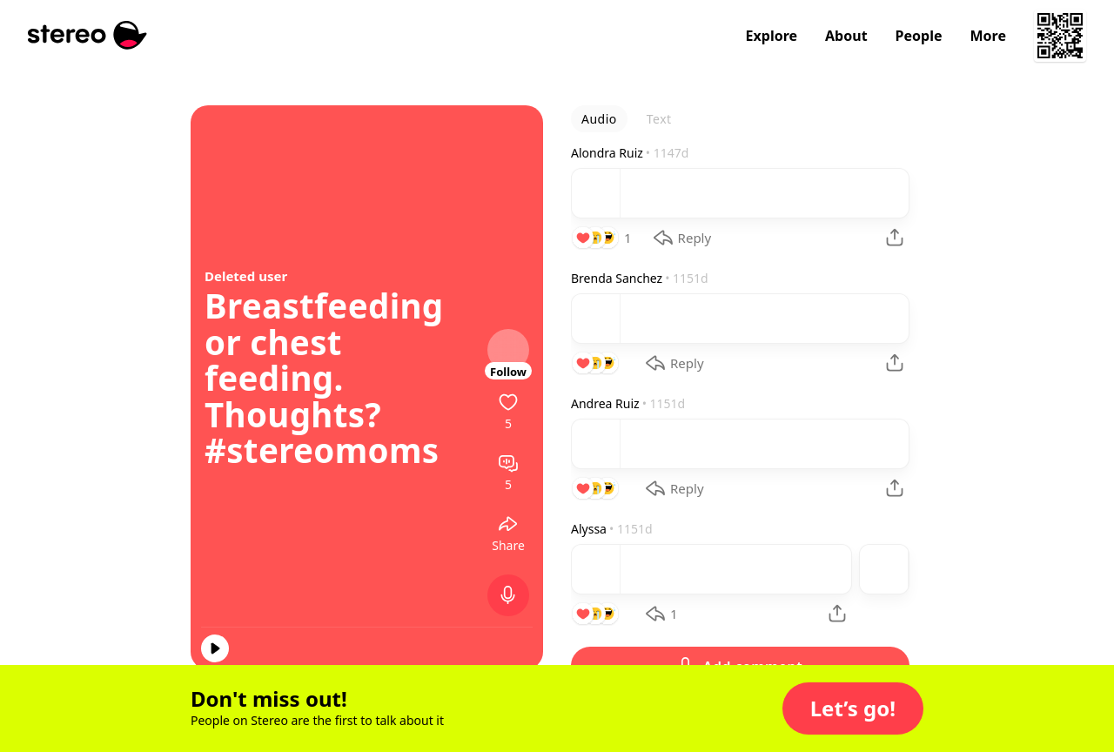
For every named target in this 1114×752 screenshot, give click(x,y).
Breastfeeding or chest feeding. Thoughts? (324, 360)
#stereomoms (322, 450)
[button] (852, 708)
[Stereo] (87, 35)
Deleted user (246, 276)
